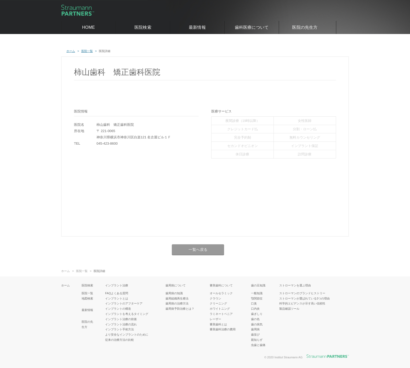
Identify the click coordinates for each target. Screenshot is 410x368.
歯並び (255, 334)
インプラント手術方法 (119, 329)
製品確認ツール (289, 308)
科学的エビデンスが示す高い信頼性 (302, 303)
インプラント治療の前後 (121, 319)
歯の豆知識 (258, 285)
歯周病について (176, 285)
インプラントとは (116, 298)
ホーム (65, 271)
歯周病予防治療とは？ (180, 308)
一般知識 (257, 293)
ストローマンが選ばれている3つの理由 (304, 298)
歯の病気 (257, 324)
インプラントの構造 (118, 308)
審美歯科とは (218, 324)
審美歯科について (221, 285)
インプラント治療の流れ (121, 324)
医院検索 (142, 27)
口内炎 (255, 308)
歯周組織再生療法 (177, 298)
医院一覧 (82, 271)
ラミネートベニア (221, 313)
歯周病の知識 (174, 293)
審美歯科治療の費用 (223, 329)
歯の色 (255, 319)
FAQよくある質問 (116, 293)
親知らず (257, 339)
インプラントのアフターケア (124, 303)
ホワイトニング (220, 308)
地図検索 (87, 298)
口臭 (254, 303)
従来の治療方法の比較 (119, 339)
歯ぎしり (257, 313)
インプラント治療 (116, 285)
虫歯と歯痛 (258, 345)
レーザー (215, 319)
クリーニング (218, 303)
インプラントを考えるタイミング (126, 313)
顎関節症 (257, 298)
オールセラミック (221, 293)
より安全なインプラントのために (126, 334)
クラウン (215, 298)
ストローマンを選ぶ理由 (295, 285)
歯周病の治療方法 (177, 303)
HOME (88, 27)
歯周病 (255, 329)
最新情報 (197, 27)
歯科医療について (252, 27)
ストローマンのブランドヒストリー (302, 293)
